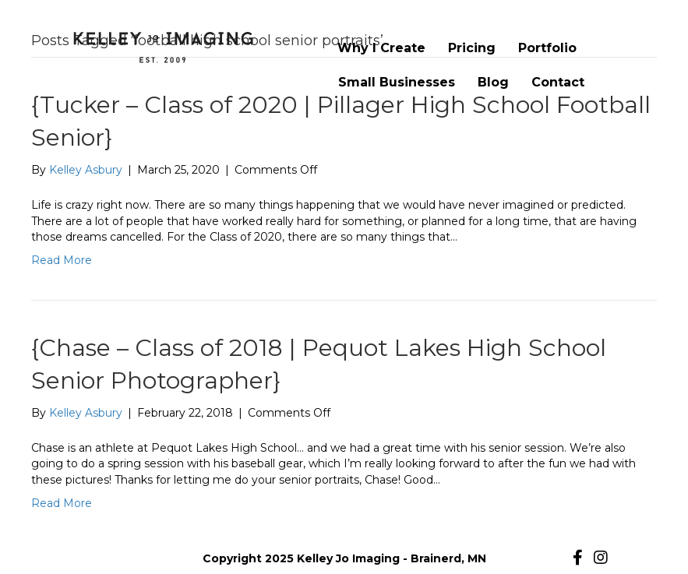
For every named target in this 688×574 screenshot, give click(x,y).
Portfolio (547, 47)
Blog (493, 82)
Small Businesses (396, 82)
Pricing (472, 47)
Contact (557, 82)
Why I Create (381, 47)
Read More (61, 260)
